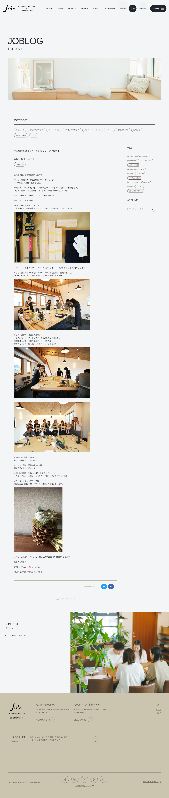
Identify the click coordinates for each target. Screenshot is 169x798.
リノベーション (54, 130)
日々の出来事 (21, 135)
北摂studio (20, 164)
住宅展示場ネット (83, 786)
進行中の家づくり (36, 130)
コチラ (31, 567)
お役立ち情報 (123, 130)
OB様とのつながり (72, 130)
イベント (109, 130)
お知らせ (136, 130)
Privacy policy (150, 782)
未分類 (33, 135)
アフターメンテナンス (92, 130)
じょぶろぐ (20, 130)
